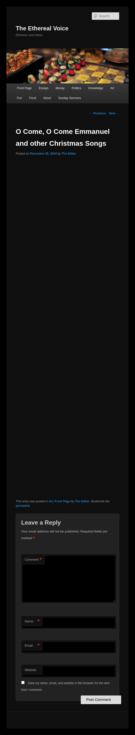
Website (30, 670)
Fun (19, 98)
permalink (23, 506)
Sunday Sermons (69, 98)
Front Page (24, 88)
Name (32, 621)
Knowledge (95, 88)
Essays (44, 88)
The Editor (68, 153)
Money (60, 88)
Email (32, 645)
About (47, 98)
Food (32, 98)
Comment (33, 559)
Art (112, 88)
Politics (76, 88)
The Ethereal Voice (42, 28)
